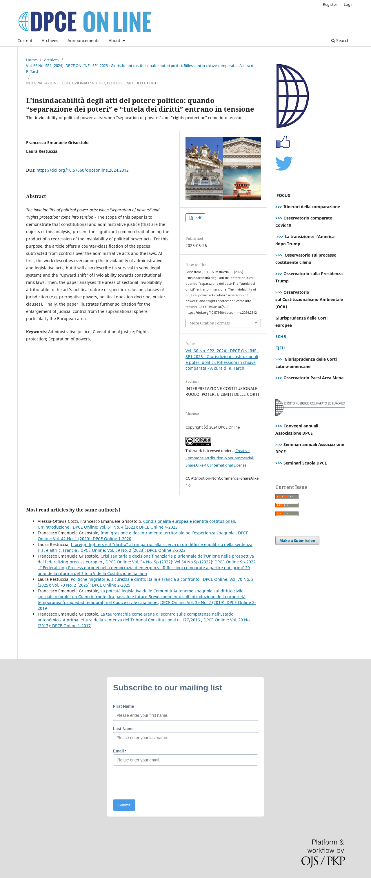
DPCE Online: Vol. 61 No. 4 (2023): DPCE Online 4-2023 (125, 527)
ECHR (280, 336)
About (115, 40)
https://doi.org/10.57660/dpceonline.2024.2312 (83, 170)
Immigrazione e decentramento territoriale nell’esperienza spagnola (168, 533)
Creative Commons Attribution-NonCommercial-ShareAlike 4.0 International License (220, 458)
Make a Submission (297, 540)
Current (24, 40)
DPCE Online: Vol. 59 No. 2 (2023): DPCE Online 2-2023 (133, 550)
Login (349, 4)
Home (31, 59)
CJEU (280, 348)
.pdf (197, 217)
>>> (278, 206)
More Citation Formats (210, 323)
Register (330, 4)
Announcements (83, 40)
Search (340, 40)
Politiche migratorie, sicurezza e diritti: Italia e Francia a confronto (136, 579)
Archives (50, 40)
